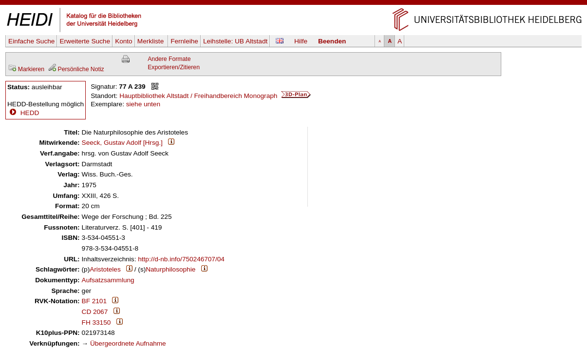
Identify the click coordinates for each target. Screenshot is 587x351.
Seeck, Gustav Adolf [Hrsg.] (122, 142)
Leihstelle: (235, 41)
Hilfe (300, 41)
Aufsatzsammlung (108, 280)
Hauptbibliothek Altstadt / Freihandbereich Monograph (215, 95)
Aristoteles (105, 269)
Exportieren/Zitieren (174, 67)
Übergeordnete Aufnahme (128, 343)
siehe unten (143, 104)
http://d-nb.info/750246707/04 (181, 259)
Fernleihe (184, 41)
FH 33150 (96, 322)
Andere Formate (169, 59)
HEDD (23, 113)
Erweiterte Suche (84, 41)
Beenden (332, 41)
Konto (124, 41)
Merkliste (151, 41)
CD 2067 (95, 311)
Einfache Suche (31, 41)
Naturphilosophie (170, 269)
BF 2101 (94, 301)
